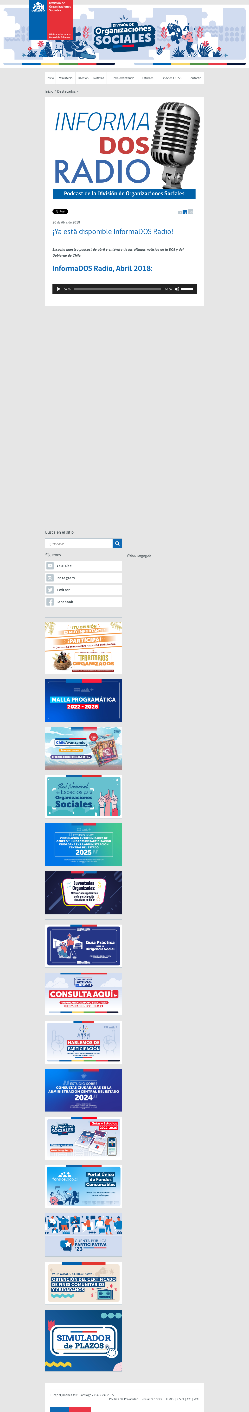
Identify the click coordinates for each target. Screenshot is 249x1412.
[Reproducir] (58, 289)
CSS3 (180, 1399)
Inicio (50, 78)
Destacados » (67, 91)
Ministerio (65, 78)
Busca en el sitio (59, 532)
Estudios (147, 78)
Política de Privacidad (124, 1399)
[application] (124, 289)
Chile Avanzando (123, 78)
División (83, 78)
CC (189, 1399)
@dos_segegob (139, 555)
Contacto (195, 78)
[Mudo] (177, 289)
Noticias (98, 78)
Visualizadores (152, 1399)
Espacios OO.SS (171, 78)
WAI (196, 1399)
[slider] (117, 289)
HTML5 (169, 1399)
